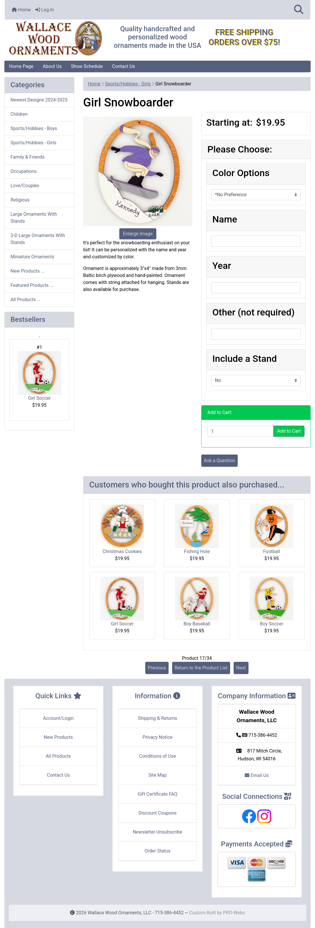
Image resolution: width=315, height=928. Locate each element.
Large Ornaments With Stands (33, 217)
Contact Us (123, 66)
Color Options (241, 172)
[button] (299, 9)
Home (21, 10)
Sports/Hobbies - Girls (128, 84)
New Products (58, 737)
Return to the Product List (201, 668)
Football (271, 551)
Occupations (23, 171)
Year (221, 265)
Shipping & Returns (157, 718)
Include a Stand (244, 358)
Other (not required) (253, 312)
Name (224, 219)
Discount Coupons (158, 813)
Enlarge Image (138, 233)
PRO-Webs (234, 912)
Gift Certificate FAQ (157, 794)
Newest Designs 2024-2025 (38, 100)
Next (241, 668)
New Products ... (27, 271)
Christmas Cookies (122, 551)
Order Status (158, 851)
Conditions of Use (157, 756)
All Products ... (25, 299)
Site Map (157, 775)
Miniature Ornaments (32, 256)
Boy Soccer (271, 624)
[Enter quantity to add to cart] (240, 431)
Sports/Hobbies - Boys (33, 128)
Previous (157, 668)
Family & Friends (27, 157)
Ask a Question (219, 460)
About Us (52, 66)
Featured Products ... (32, 285)
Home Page (21, 66)
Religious (19, 200)
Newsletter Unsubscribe (157, 832)
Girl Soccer (39, 376)
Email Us (257, 775)
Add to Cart (289, 431)
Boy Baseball (196, 624)
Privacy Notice (157, 737)
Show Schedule (87, 66)
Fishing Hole (197, 551)
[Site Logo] (55, 38)
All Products (58, 756)
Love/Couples (24, 185)
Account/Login (58, 718)
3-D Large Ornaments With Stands (37, 239)
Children (19, 114)
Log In (44, 10)
